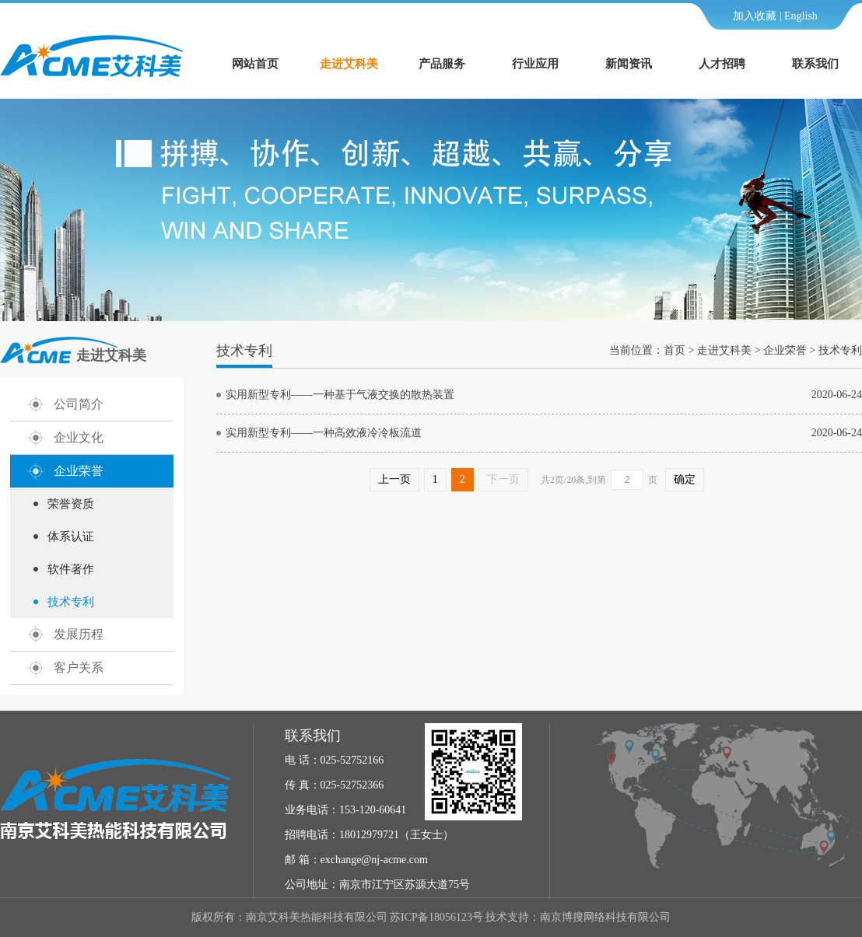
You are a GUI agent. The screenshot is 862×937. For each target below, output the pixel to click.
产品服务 (442, 64)
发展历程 (78, 634)
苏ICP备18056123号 (436, 917)
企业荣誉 (78, 470)
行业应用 (535, 64)
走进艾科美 (349, 64)
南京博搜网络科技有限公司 (605, 917)
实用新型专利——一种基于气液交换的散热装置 (340, 394)
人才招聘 (722, 64)
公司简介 (78, 404)
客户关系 (78, 667)
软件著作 (70, 569)
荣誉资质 (70, 504)
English (801, 16)
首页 (674, 350)
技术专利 (70, 602)
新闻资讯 (628, 64)
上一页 (394, 479)
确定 (685, 479)
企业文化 (78, 437)
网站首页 (255, 64)
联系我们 (815, 64)
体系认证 (70, 536)
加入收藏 (754, 16)
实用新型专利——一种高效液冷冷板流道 (324, 433)
